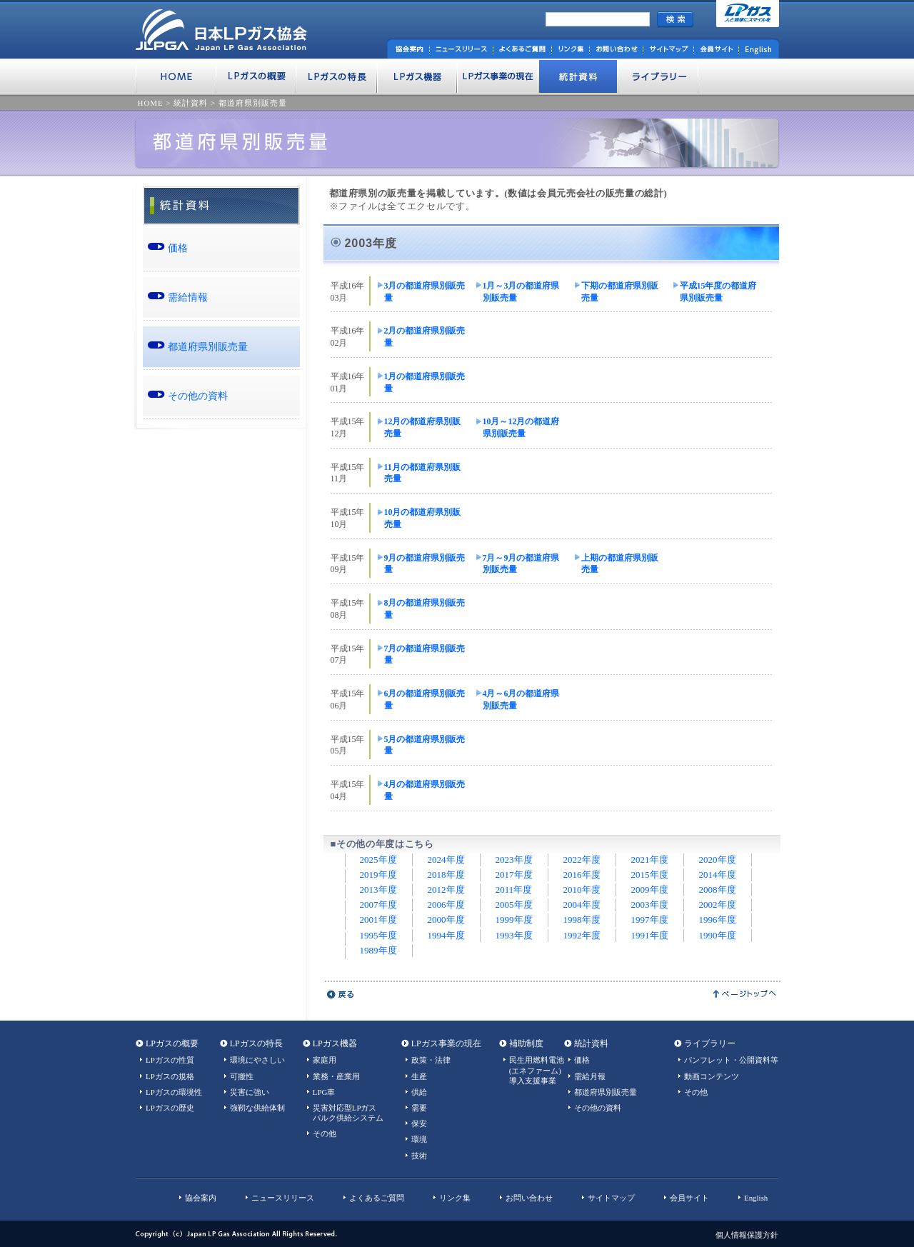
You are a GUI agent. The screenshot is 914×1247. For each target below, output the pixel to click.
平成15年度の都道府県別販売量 (718, 292)
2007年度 (378, 904)
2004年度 (582, 904)
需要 (419, 1107)
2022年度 (582, 859)
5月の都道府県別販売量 (425, 745)
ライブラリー (709, 1043)
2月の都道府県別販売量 (425, 337)
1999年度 (514, 919)
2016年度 (582, 874)
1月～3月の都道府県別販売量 (521, 292)
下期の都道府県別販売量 (619, 292)
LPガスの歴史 (170, 1107)
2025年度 (378, 859)
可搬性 (241, 1076)
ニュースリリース (282, 1197)
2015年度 (649, 874)
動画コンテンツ (711, 1076)
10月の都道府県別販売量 (422, 518)
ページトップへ (745, 994)
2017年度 (514, 874)
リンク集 (455, 1197)
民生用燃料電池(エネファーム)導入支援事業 (536, 1070)
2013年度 (378, 889)
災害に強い (249, 1092)
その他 (324, 1133)
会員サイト (689, 1197)
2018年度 (446, 874)
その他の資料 (198, 395)
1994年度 (446, 935)
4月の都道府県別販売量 (425, 790)
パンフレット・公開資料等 (731, 1060)
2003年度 (649, 904)
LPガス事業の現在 (446, 1043)
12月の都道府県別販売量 (422, 427)
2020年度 (717, 859)
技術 (419, 1155)
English (756, 1197)
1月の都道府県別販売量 (425, 382)
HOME (151, 103)
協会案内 (200, 1197)
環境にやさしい (257, 1060)
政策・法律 (431, 1060)
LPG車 (324, 1092)
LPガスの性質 (170, 1060)
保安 (419, 1123)
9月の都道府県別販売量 (425, 564)
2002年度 (717, 904)
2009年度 (649, 889)
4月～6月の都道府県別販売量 (521, 699)
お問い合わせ (529, 1197)
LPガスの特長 (256, 1043)
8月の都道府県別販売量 (425, 609)
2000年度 (446, 919)
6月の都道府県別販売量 (425, 699)
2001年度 (378, 919)
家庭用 (324, 1060)
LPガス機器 (335, 1043)
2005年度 (514, 904)
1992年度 (582, 935)
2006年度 (446, 904)
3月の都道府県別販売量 (425, 292)
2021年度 (649, 859)
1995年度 (378, 935)
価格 (178, 248)
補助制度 (526, 1043)
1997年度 (649, 919)
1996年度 (717, 919)
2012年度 (446, 889)
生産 (419, 1076)
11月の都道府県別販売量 (422, 473)
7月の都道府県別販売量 (425, 654)
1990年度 (717, 935)
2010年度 (582, 889)
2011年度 (514, 889)
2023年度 (514, 859)
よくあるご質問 (376, 1197)
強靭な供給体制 (257, 1107)
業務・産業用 (336, 1076)
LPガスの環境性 (174, 1092)
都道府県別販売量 (253, 103)
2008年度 (717, 889)
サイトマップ (611, 1197)
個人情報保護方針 (746, 1235)
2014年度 (717, 874)
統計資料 (191, 103)
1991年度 (649, 935)
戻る (341, 994)
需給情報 (188, 297)
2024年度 (446, 859)
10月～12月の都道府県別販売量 (521, 427)
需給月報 (590, 1076)
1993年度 (514, 935)
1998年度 (582, 919)
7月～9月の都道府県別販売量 (521, 564)
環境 (419, 1139)
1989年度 (378, 950)
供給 (419, 1092)
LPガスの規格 (170, 1076)
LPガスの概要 (172, 1043)
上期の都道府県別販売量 (619, 564)
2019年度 (378, 874)
